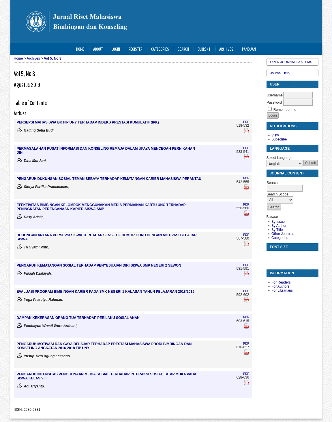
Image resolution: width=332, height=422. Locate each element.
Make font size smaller (272, 257)
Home (80, 49)
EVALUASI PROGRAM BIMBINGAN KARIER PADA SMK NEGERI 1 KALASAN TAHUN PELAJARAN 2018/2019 (105, 292)
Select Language (279, 158)
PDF (246, 121)
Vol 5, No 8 (52, 58)
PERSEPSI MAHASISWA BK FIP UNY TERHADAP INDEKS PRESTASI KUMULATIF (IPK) (88, 122)
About (98, 49)
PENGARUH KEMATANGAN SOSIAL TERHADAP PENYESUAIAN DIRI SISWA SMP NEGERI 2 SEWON (99, 265)
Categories (279, 238)
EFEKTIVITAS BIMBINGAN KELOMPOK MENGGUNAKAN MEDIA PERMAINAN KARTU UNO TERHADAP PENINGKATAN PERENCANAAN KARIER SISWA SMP (101, 207)
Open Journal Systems (291, 62)
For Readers (281, 282)
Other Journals (282, 234)
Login (116, 49)
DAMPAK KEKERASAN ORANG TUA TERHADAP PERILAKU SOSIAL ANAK (78, 318)
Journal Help (280, 73)
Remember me (284, 110)
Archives (226, 49)
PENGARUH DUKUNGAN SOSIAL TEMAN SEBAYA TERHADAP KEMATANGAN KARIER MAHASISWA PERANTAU (109, 179)
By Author (278, 226)
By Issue (278, 222)
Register (135, 49)
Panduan (249, 49)
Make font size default (281, 257)
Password (274, 102)
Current (204, 49)
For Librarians (282, 290)
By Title (277, 230)
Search (183, 49)
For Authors (280, 286)
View (275, 135)
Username (275, 95)
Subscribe (279, 139)
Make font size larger (290, 257)
